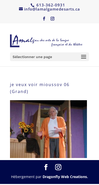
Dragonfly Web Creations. (65, 176)
